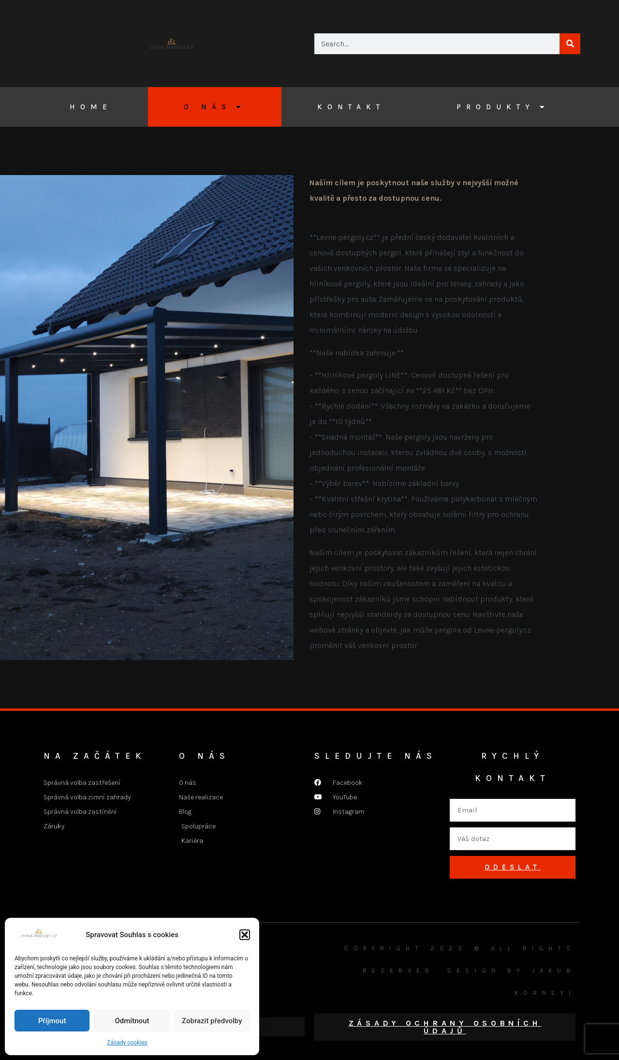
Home (91, 107)
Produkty (503, 107)
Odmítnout (132, 1020)
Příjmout (52, 1020)
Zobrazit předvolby (212, 1020)
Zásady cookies (127, 1042)
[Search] (570, 43)
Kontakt (351, 107)
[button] (245, 935)
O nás (215, 107)
